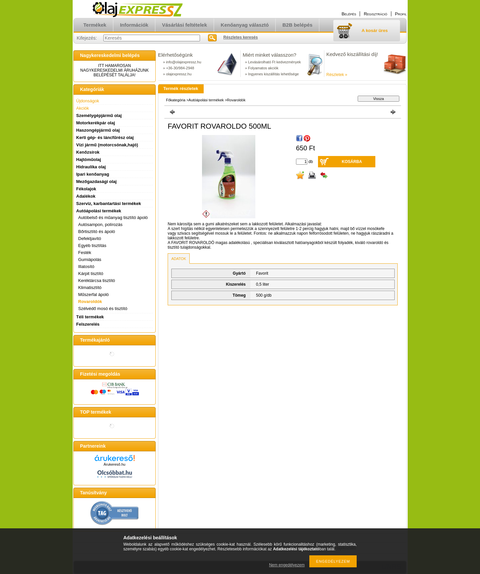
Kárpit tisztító (90, 273)
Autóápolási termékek (206, 100)
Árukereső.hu (114, 464)
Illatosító (86, 266)
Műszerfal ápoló (93, 294)
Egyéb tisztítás (92, 245)
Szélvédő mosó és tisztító (102, 308)
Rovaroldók (90, 301)
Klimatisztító (90, 287)
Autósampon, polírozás (100, 224)
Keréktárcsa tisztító (96, 280)
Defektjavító (89, 238)
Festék (84, 252)
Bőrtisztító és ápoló (96, 231)
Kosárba (352, 161)
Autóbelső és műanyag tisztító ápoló (113, 217)
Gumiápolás (89, 259)
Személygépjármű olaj (99, 115)
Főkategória (175, 100)
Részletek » (336, 74)
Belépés (349, 13)
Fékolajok (86, 188)
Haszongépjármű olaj (98, 130)
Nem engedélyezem (287, 565)
